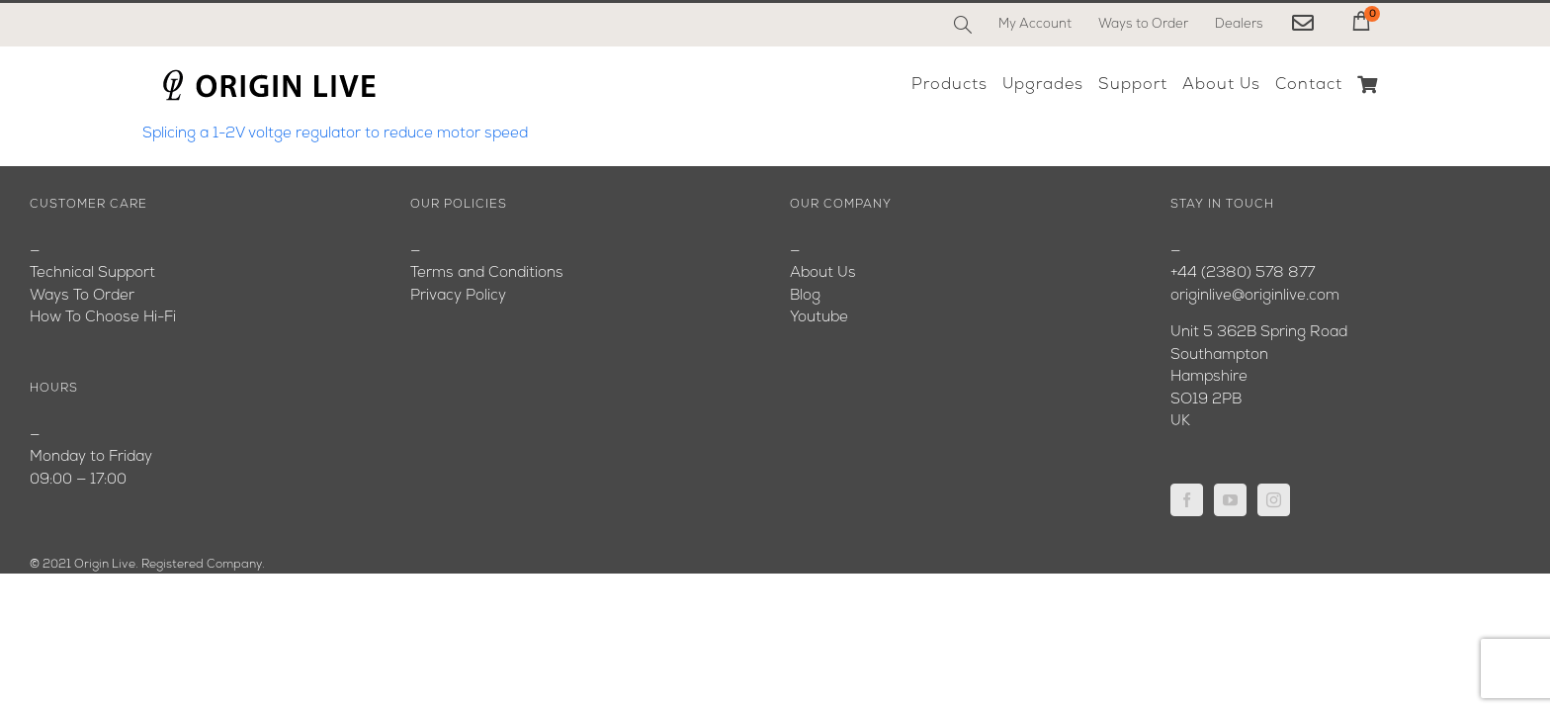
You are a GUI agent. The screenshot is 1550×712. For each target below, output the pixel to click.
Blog (805, 296)
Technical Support (92, 273)
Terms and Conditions (486, 273)
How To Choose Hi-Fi (103, 318)
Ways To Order (82, 296)
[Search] (963, 24)
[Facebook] (1186, 500)
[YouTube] (1230, 500)
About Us (823, 273)
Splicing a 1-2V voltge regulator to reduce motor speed (335, 134)
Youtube (819, 318)
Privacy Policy (458, 296)
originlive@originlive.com (1254, 296)
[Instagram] (1273, 500)
